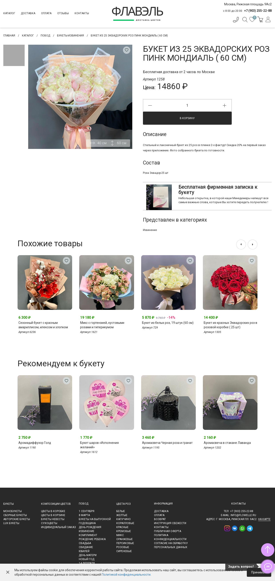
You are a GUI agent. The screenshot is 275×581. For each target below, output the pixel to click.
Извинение (150, 230)
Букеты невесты (52, 519)
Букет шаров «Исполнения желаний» (99, 445)
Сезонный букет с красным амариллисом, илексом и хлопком (43, 325)
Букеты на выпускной (95, 519)
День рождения (90, 527)
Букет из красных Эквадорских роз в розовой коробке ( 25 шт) (230, 325)
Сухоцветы (49, 523)
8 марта (84, 515)
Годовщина (87, 523)
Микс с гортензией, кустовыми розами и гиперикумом (102, 325)
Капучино (123, 519)
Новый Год (86, 559)
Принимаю (259, 572)
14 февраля (87, 563)
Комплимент (88, 535)
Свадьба (85, 543)
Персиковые (125, 543)
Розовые (122, 547)
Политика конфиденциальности (170, 537)
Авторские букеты (16, 519)
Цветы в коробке (53, 511)
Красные (122, 527)
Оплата (46, 13)
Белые (120, 511)
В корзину (187, 118)
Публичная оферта (167, 531)
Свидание (86, 547)
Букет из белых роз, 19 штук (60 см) (168, 323)
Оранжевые (124, 539)
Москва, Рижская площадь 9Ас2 (248, 4)
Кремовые (123, 531)
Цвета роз (123, 503)
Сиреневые (124, 551)
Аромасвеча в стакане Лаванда (227, 443)
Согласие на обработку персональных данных (171, 545)
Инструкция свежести (170, 523)
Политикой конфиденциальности (126, 574)
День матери (88, 555)
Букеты (8, 503)
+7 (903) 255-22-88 (241, 511)
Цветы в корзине (53, 515)
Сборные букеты (15, 515)
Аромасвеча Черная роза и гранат (167, 443)
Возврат (160, 519)
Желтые (121, 515)
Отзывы (63, 13)
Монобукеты (12, 511)
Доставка (28, 13)
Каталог (9, 13)
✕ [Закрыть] (8, 572)
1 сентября (86, 511)
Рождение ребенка (92, 539)
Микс (120, 535)
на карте (264, 519)
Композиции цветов (56, 503)
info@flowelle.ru (243, 515)
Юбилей (84, 551)
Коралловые (125, 523)
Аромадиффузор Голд (34, 443)
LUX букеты (11, 523)
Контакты (82, 13)
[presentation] (241, 244)
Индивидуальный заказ (58, 527)
